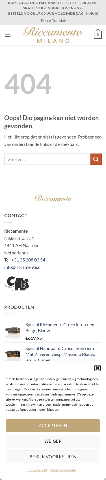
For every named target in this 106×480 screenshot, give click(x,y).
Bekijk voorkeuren (53, 456)
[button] (97, 368)
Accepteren (53, 425)
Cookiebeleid (37, 470)
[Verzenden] (96, 159)
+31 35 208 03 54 (28, 259)
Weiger (53, 441)
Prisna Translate (54, 20)
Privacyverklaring (63, 470)
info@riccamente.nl (23, 267)
